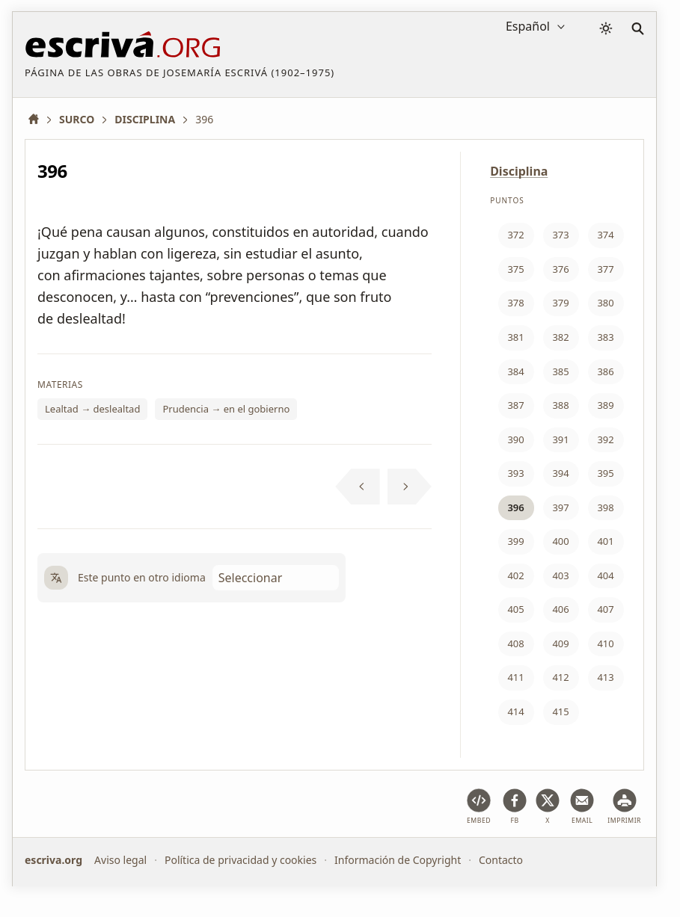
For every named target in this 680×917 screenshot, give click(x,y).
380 (605, 302)
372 (515, 234)
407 (605, 609)
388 (560, 405)
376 (560, 269)
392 (605, 439)
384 (515, 371)
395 (605, 473)
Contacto (501, 860)
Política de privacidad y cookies (240, 860)
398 (605, 507)
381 (515, 337)
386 (605, 371)
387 (515, 405)
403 (560, 575)
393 (515, 473)
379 (560, 302)
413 (605, 677)
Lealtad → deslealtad (92, 409)
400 (560, 541)
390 (515, 439)
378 (515, 302)
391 (560, 439)
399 (515, 541)
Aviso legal (120, 860)
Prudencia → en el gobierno (226, 409)
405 (515, 609)
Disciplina (519, 171)
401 (605, 541)
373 (560, 234)
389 (605, 405)
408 (515, 643)
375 (515, 269)
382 (560, 337)
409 (560, 643)
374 (605, 234)
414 (515, 711)
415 (560, 711)
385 (560, 371)
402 (515, 575)
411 (515, 677)
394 (560, 473)
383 (605, 337)
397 (560, 507)
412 (560, 677)
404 (605, 575)
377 (605, 269)
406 (560, 609)
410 (605, 643)
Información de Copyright (397, 860)
